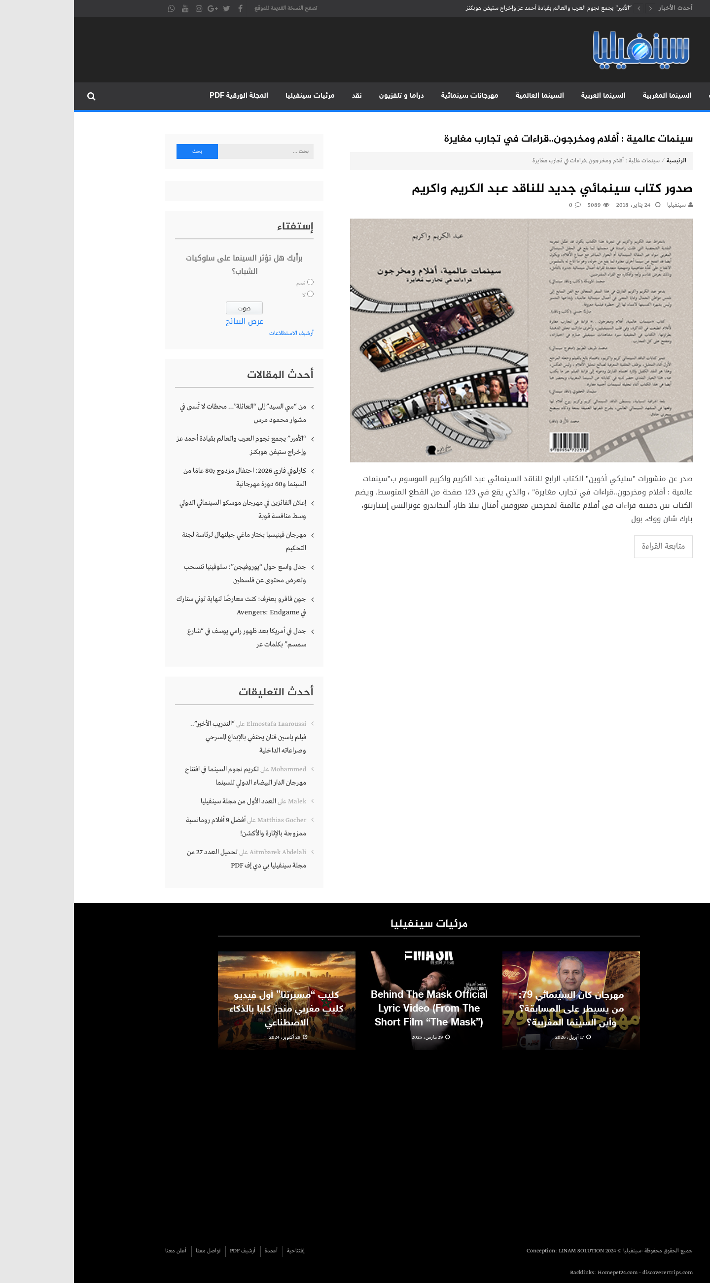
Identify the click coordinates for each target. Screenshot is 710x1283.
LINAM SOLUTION (507, 1250)
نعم (227, 284)
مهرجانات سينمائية (396, 96)
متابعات (647, 96)
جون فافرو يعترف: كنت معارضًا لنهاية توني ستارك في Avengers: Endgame (167, 606)
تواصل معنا (134, 1250)
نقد (283, 96)
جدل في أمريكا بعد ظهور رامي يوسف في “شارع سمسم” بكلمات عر (172, 638)
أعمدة (197, 1250)
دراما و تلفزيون (327, 96)
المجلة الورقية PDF (165, 96)
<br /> (460, 1143)
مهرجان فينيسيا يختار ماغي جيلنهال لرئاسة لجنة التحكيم (170, 541)
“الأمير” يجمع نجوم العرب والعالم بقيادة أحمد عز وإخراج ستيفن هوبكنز (475, 8)
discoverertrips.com (593, 1272)
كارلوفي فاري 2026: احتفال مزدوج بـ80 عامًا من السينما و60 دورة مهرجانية (170, 477)
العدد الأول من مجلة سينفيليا (164, 801)
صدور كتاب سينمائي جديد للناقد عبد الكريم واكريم (478, 189)
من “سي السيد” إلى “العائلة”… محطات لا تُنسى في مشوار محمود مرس (169, 413)
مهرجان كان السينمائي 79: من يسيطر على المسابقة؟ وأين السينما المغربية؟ (497, 1027)
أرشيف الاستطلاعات (217, 334)
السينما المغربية (593, 96)
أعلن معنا (101, 1250)
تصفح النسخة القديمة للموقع (211, 8)
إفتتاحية (222, 1250)
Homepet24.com (544, 1272)
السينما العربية (529, 96)
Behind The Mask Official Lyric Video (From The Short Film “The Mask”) (355, 1027)
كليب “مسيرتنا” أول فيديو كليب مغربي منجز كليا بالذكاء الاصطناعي (212, 1027)
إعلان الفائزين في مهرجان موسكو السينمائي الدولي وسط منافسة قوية (169, 509)
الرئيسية (689, 96)
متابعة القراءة (589, 546)
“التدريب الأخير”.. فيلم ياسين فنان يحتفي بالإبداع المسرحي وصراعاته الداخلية (174, 737)
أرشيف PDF (168, 1250)
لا (230, 296)
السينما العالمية (466, 96)
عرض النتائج (170, 321)
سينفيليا (602, 205)
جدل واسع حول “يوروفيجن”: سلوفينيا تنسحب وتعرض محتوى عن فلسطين (171, 574)
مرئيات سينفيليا (236, 96)
